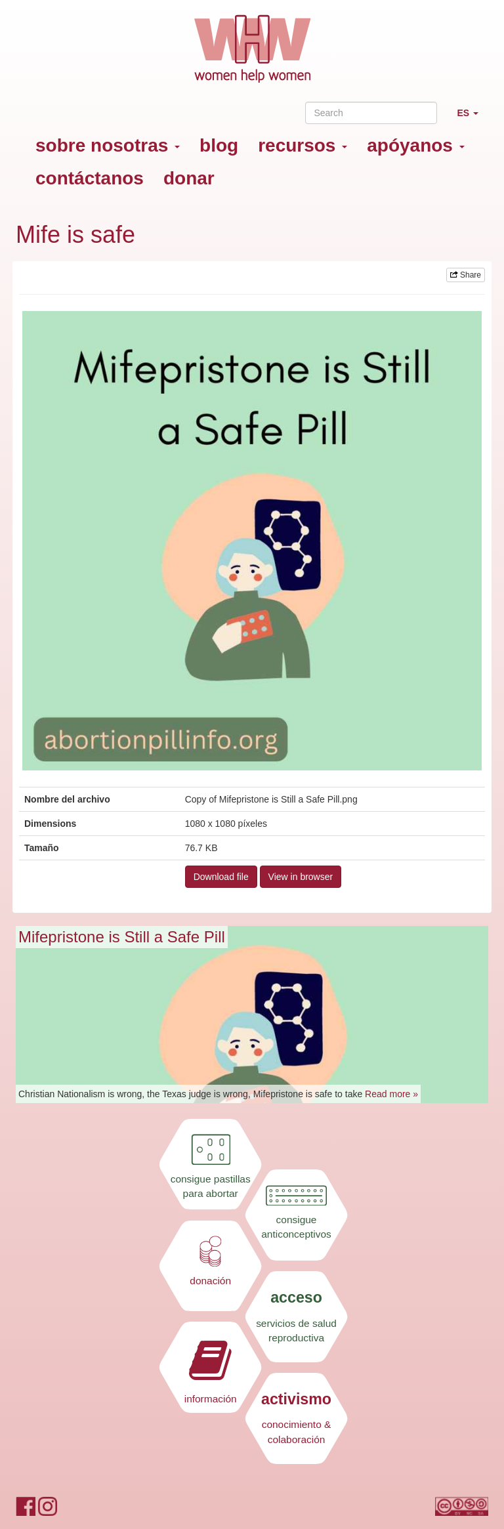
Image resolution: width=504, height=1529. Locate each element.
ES (472, 118)
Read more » (391, 1094)
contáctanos (89, 178)
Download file (221, 876)
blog (219, 145)
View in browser (300, 876)
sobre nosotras (107, 145)
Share (465, 275)
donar (189, 178)
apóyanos (415, 145)
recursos (302, 145)
